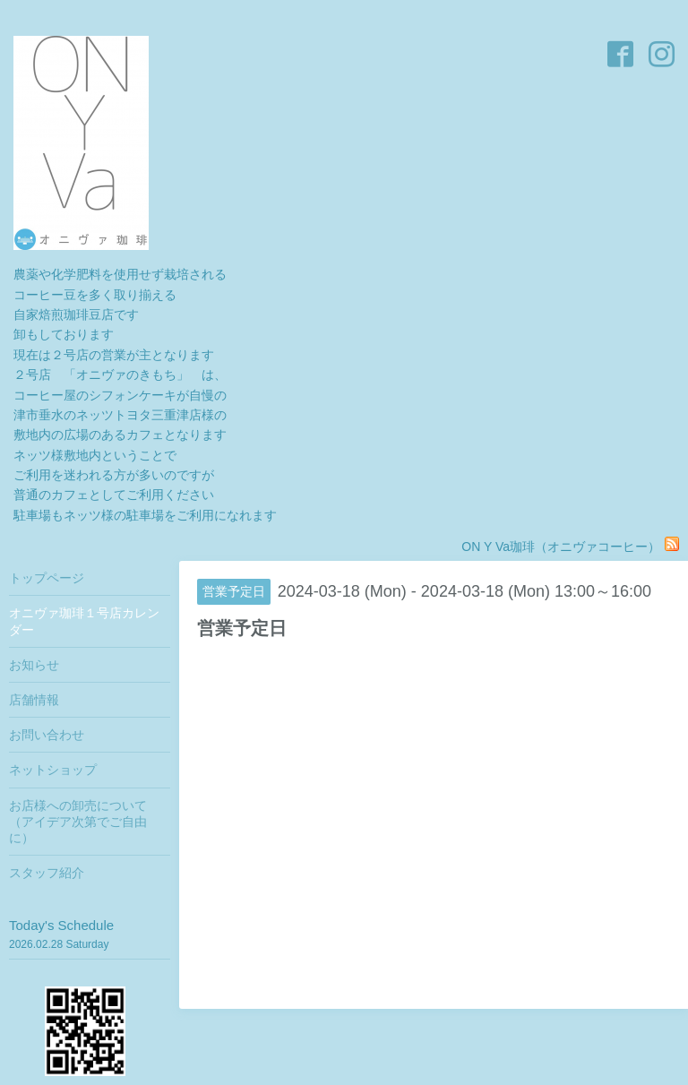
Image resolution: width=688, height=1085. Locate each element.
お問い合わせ (46, 735)
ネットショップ (53, 769)
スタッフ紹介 (46, 872)
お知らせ (34, 665)
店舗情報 (34, 700)
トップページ (46, 578)
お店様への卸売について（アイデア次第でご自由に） (78, 821)
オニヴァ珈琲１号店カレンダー (84, 621)
